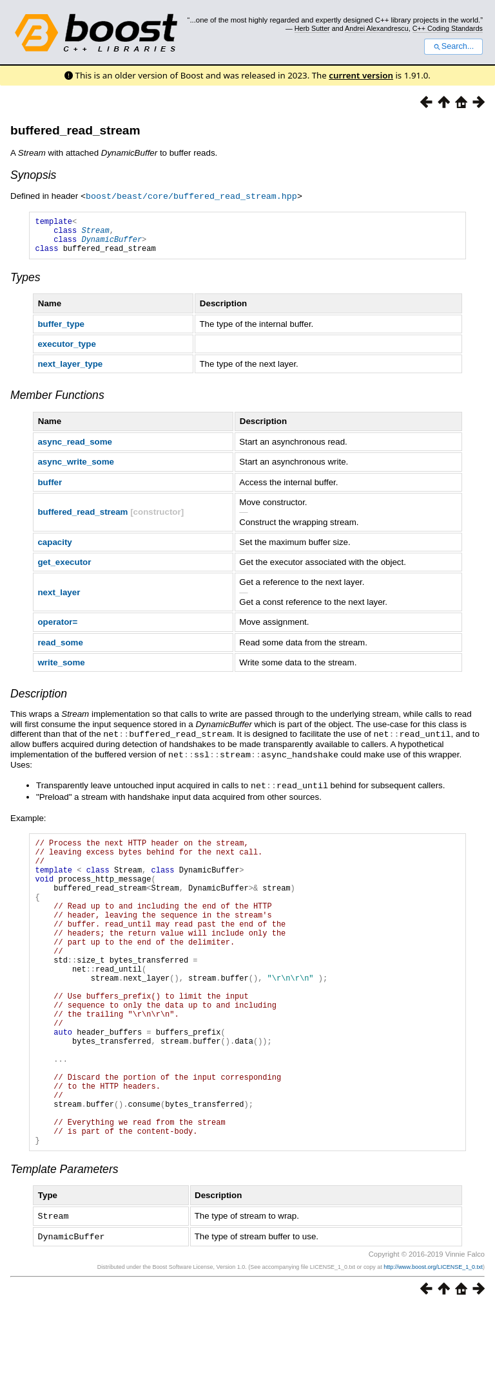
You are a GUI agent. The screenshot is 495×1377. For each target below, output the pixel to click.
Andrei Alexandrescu (377, 28)
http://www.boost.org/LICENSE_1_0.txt (433, 1336)
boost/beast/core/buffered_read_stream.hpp (191, 195)
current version (361, 75)
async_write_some (75, 469)
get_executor (64, 569)
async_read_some (74, 449)
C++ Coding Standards (447, 28)
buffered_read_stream (75, 130)
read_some (59, 649)
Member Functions (57, 402)
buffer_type (60, 331)
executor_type (66, 351)
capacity (54, 549)
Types (25, 284)
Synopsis (33, 175)
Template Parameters (64, 1240)
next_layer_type (69, 371)
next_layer (58, 599)
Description (38, 700)
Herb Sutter (312, 28)
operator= (57, 629)
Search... (453, 46)
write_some (60, 669)
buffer (49, 489)
